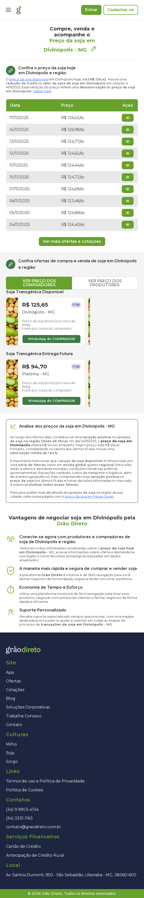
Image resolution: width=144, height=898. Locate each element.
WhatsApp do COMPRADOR (51, 339)
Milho (11, 744)
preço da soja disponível (28, 79)
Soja (10, 753)
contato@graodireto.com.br (33, 827)
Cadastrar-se (120, 9)
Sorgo (12, 761)
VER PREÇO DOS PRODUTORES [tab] (105, 283)
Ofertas (13, 681)
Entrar (91, 9)
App (10, 672)
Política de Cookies (24, 790)
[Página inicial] (19, 10)
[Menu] (8, 10)
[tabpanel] (72, 348)
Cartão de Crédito (23, 846)
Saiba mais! (42, 91)
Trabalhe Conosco (24, 716)
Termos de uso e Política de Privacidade (45, 781)
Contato (14, 724)
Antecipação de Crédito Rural (35, 855)
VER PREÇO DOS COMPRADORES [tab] (39, 283)
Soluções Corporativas (28, 707)
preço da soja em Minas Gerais (89, 496)
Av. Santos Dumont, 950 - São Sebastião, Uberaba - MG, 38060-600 (71, 875)
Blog (10, 698)
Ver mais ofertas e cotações (72, 241)
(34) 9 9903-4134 (22, 809)
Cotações (15, 689)
